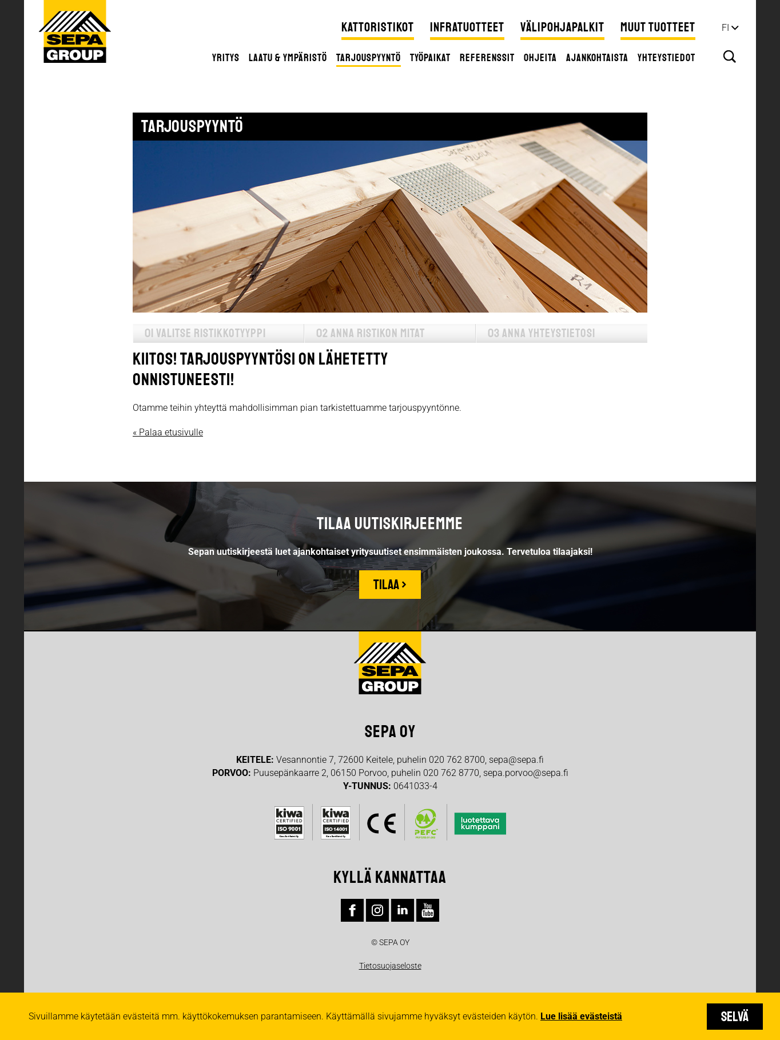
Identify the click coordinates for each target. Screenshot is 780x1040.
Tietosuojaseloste (390, 965)
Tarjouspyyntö (368, 57)
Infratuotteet (467, 27)
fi (725, 27)
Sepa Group (75, 31)
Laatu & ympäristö (288, 57)
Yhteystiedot (666, 57)
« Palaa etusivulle (168, 432)
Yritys (226, 57)
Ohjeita (540, 57)
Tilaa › (390, 584)
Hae (729, 56)
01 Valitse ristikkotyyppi (205, 333)
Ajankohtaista (597, 57)
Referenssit (487, 57)
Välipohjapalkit (562, 27)
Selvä (735, 1016)
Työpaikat (430, 57)
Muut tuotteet (657, 27)
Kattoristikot (377, 27)
